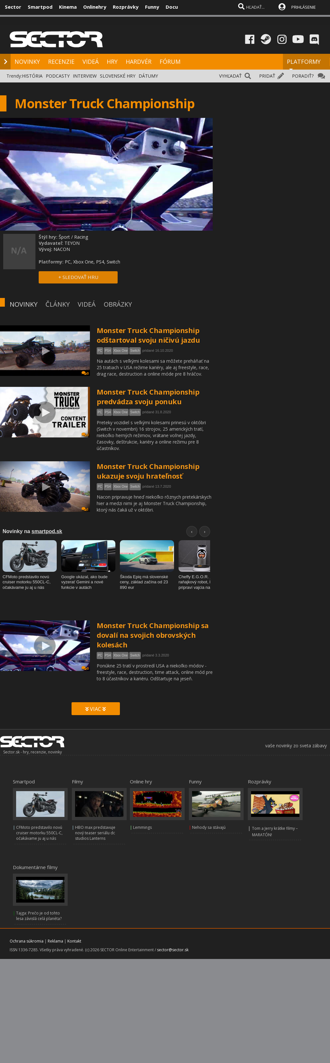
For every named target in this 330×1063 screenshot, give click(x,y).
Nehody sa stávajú (209, 827)
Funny (152, 7)
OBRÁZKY (118, 304)
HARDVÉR (138, 61)
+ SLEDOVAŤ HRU (78, 277)
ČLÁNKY (57, 304)
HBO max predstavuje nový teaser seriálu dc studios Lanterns (95, 833)
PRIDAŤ (267, 76)
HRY (112, 61)
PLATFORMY (304, 64)
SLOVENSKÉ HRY (117, 76)
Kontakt (74, 941)
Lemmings (142, 827)
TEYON (72, 243)
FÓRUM (170, 61)
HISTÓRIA (32, 76)
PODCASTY (58, 76)
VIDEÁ (90, 61)
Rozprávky (126, 7)
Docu (172, 7)
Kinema (68, 7)
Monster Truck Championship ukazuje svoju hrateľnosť (148, 471)
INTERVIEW (85, 76)
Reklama (55, 941)
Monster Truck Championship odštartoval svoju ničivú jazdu (148, 335)
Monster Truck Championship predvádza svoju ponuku (148, 396)
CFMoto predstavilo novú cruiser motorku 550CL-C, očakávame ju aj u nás (39, 833)
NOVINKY (27, 61)
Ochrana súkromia (27, 941)
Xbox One (120, 350)
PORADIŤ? (303, 76)
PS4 (108, 350)
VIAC (95, 709)
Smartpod (40, 7)
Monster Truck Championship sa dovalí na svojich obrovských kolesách (153, 634)
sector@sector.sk (173, 950)
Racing (81, 237)
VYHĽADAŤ (230, 76)
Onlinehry (94, 7)
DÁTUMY (148, 76)
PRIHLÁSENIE (303, 7)
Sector (13, 7)
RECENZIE (61, 61)
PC (100, 350)
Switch (135, 350)
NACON (61, 249)
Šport (64, 237)
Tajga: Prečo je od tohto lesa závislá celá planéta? (39, 915)
